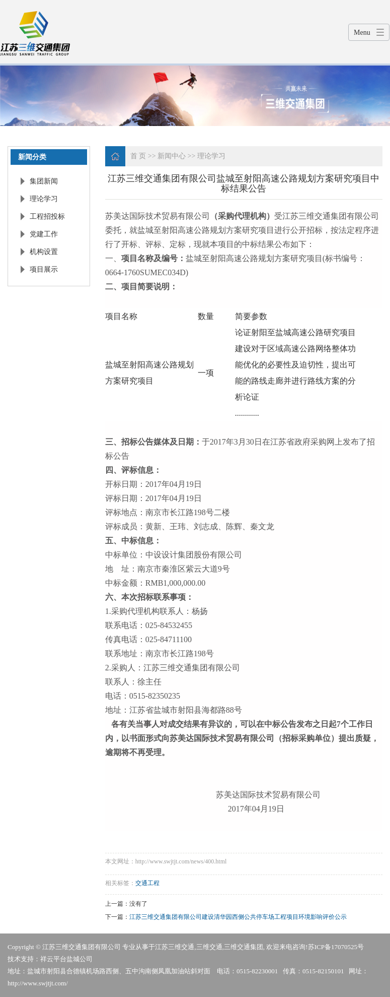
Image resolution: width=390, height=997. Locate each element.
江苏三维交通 (174, 947)
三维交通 (209, 947)
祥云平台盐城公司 (66, 959)
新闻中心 (172, 156)
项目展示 (44, 269)
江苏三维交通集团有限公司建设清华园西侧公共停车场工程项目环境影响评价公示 (238, 916)
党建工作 (44, 234)
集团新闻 (44, 181)
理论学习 (44, 199)
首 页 (138, 156)
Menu (362, 32)
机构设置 (44, 252)
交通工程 (147, 883)
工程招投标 (47, 216)
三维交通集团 (243, 947)
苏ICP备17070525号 (336, 947)
